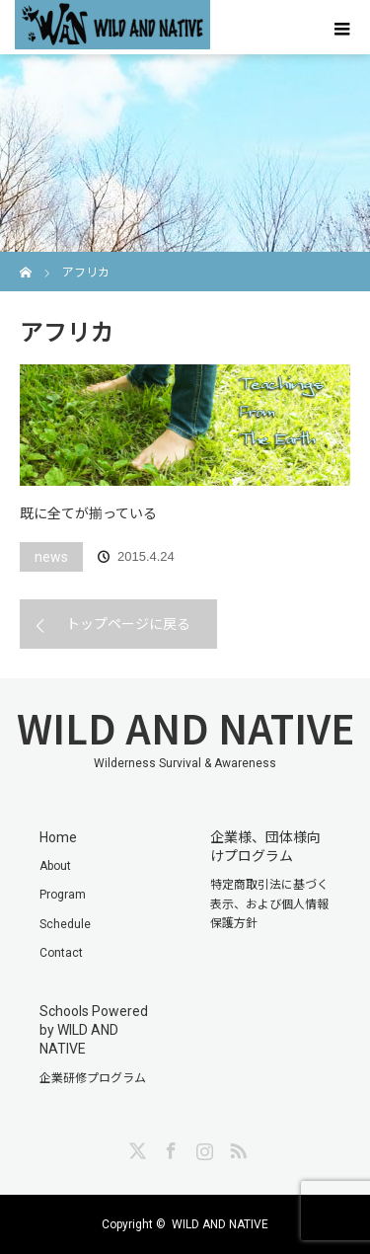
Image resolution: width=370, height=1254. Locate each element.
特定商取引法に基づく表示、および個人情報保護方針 (269, 903)
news (51, 557)
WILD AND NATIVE (185, 727)
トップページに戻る (128, 624)
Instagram (202, 1147)
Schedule (65, 924)
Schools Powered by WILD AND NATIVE (93, 1030)
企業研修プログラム (92, 1078)
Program (62, 894)
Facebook (169, 1147)
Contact (61, 953)
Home (58, 837)
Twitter (135, 1147)
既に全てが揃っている (88, 513)
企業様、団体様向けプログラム (265, 846)
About (55, 866)
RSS (236, 1147)
